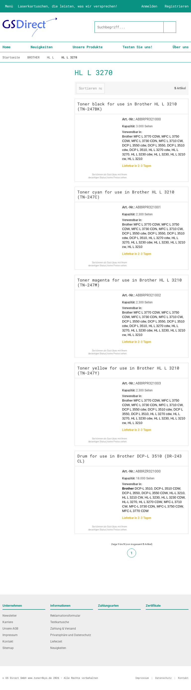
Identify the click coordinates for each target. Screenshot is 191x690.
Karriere (7, 622)
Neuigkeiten (41, 47)
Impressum (10, 635)
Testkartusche (59, 622)
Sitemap (8, 648)
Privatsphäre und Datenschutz (70, 635)
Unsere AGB (10, 628)
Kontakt (7, 641)
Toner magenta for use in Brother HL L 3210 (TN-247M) (129, 282)
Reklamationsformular (65, 615)
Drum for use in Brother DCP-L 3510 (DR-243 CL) (129, 458)
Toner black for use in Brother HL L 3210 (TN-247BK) (127, 106)
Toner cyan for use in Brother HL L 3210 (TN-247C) (125, 194)
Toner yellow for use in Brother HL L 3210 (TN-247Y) (128, 370)
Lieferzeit (56, 641)
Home (6, 47)
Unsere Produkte (87, 47)
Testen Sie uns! (137, 47)
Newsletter (9, 615)
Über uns (181, 47)
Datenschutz (163, 678)
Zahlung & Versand (63, 628)
